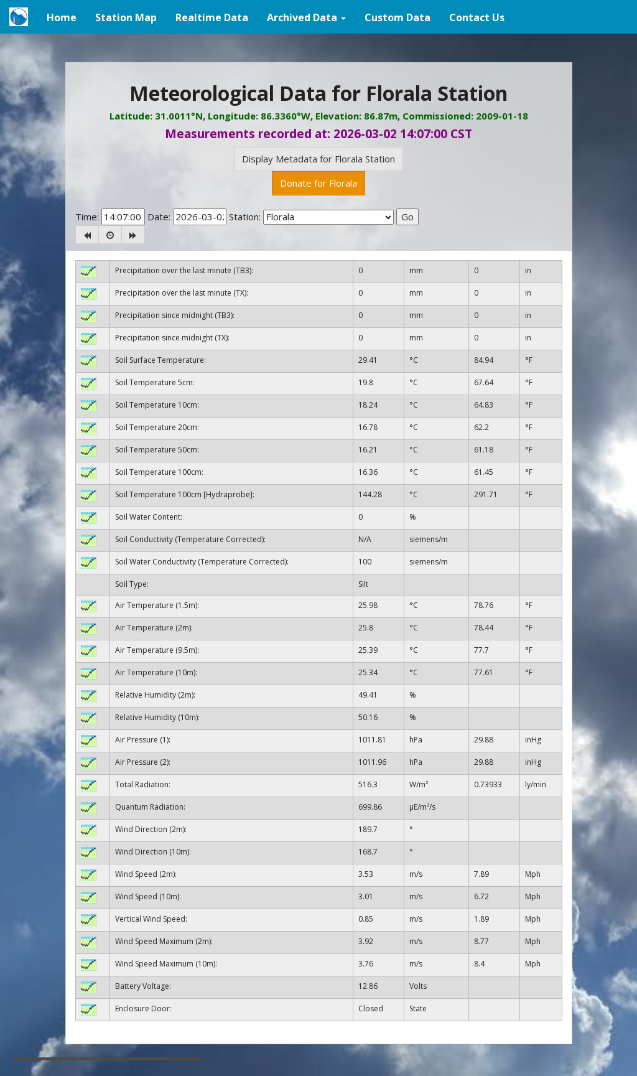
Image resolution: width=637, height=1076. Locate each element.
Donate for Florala (318, 183)
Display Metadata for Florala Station (318, 158)
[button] (306, 17)
